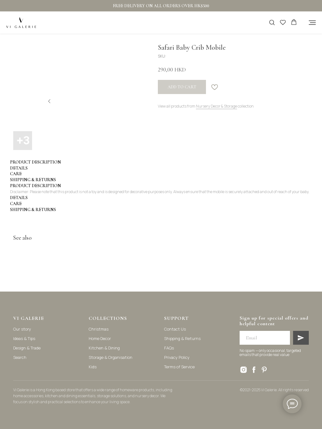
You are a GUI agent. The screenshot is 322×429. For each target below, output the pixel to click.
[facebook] (254, 370)
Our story (22, 329)
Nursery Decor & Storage (216, 106)
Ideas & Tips (24, 338)
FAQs (169, 348)
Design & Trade (27, 348)
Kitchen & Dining (104, 348)
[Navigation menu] (312, 22)
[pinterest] (264, 370)
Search (19, 357)
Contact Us (175, 329)
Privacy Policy (177, 357)
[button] (272, 22)
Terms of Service (179, 367)
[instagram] (243, 370)
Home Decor (100, 338)
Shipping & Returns (182, 338)
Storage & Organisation (110, 357)
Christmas (98, 329)
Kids (93, 367)
